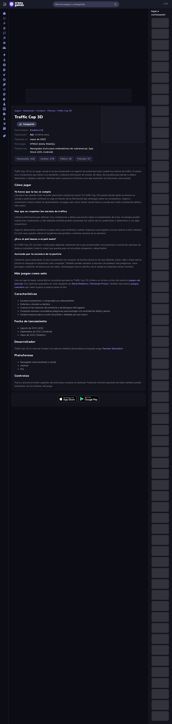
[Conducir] (4, 79)
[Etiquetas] (4, 135)
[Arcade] (4, 59)
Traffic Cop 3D (64, 110)
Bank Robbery (80, 283)
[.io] (4, 99)
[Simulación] (4, 118)
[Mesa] (4, 104)
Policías (51, 110)
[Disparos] (4, 89)
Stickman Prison (99, 283)
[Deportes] (4, 84)
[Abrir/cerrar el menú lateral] (4, 4)
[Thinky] (4, 123)
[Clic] (4, 74)
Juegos (17, 110)
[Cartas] (4, 69)
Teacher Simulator (112, 348)
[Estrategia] (4, 94)
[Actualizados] (4, 33)
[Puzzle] (4, 113)
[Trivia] (4, 128)
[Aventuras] (4, 64)
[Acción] (4, 55)
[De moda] (4, 28)
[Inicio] (4, 13)
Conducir (40, 110)
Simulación (28, 110)
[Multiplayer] (4, 42)
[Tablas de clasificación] (4, 47)
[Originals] (4, 37)
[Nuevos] (4, 23)
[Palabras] (4, 108)
